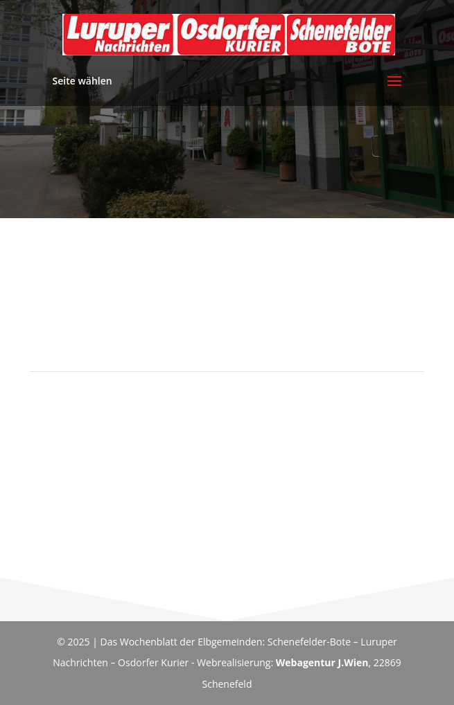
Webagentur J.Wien (322, 662)
